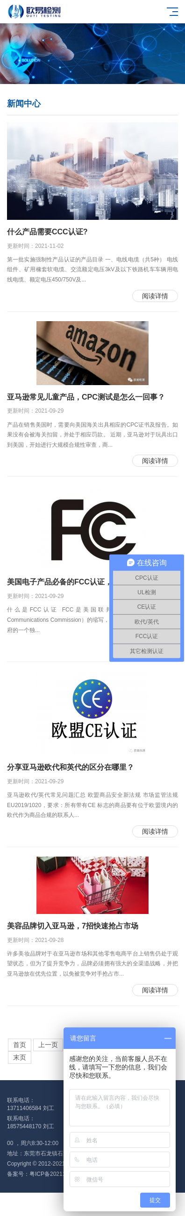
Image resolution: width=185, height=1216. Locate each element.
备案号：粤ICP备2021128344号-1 (49, 1174)
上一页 (48, 1044)
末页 (19, 1057)
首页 (19, 1044)
